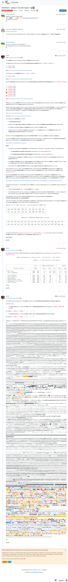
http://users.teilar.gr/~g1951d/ (15, 113)
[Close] (65, 550)
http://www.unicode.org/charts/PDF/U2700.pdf (21, 79)
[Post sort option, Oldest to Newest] (57, 10)
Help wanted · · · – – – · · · (7, 10)
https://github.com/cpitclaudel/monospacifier (16, 143)
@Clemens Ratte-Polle (18, 29)
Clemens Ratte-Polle (10, 14)
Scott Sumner (9, 29)
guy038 (7, 55)
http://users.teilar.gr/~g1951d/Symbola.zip (21, 116)
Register (5, 561)
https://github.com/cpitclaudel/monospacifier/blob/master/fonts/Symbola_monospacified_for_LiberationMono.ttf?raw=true (34, 180)
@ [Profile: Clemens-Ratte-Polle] (11, 31)
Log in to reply (63, 10)
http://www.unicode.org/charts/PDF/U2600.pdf (21, 70)
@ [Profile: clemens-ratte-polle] (14, 57)
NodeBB (33, 572)
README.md (16, 168)
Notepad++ (38, 569)
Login (9, 561)
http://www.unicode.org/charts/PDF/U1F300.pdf (21, 98)
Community (14, 2)
